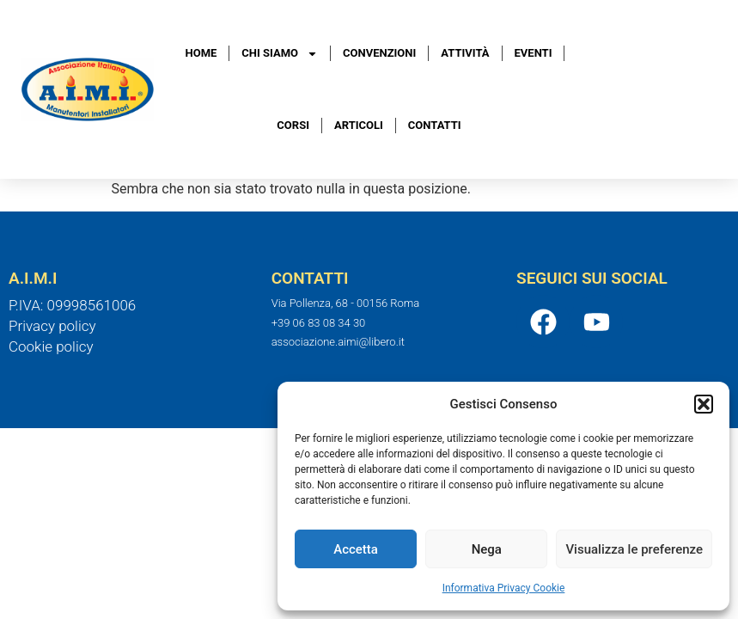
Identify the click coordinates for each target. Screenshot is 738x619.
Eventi (533, 52)
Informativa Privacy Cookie (503, 588)
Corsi (293, 125)
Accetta (355, 549)
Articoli (358, 125)
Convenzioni (379, 52)
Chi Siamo (279, 54)
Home (201, 52)
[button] (703, 404)
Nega (487, 549)
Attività (465, 52)
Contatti (434, 125)
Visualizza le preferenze (634, 549)
